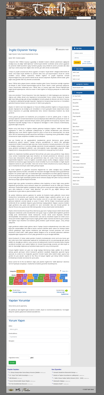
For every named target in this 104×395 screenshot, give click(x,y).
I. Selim (41, 278)
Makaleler (75, 140)
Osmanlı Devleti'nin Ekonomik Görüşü (64, 372)
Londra (16, 280)
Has (36, 278)
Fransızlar (30, 278)
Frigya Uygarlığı (76, 116)
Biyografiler (76, 103)
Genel (74, 120)
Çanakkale (53, 275)
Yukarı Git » (65, 271)
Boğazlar (41, 275)
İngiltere (52, 278)
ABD (25, 275)
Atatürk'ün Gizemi (77, 99)
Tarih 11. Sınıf (76, 79)
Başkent (35, 275)
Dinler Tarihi (76, 109)
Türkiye (30, 283)
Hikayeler (75, 123)
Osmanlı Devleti (39, 280)
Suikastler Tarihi (77, 153)
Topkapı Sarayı (18, 283)
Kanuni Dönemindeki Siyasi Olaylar (19, 381)
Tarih (11, 283)
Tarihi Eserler (76, 170)
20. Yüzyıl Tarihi (77, 96)
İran (57, 278)
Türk (25, 283)
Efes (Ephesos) (76, 113)
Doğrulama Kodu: (14, 357)
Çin (58, 275)
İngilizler (46, 278)
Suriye (65, 280)
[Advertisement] (51, 33)
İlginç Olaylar (76, 126)
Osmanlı (31, 280)
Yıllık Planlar (76, 184)
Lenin (11, 280)
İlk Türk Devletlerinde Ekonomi (18, 384)
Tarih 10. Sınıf (76, 76)
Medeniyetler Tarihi (78, 143)
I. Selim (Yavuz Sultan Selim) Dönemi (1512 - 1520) (68, 378)
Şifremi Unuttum (87, 63)
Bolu (47, 275)
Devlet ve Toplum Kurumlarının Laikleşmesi (66, 375)
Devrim (12, 278)
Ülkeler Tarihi (76, 180)
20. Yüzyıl (19, 275)
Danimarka (64, 275)
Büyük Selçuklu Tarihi (78, 87)
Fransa (24, 278)
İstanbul (62, 278)
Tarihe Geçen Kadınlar (78, 167)
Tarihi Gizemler (76, 174)
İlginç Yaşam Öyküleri (78, 130)
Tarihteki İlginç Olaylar (78, 177)
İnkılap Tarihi (76, 133)
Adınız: (10, 326)
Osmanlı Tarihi (76, 147)
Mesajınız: (11, 341)
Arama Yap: (72, 18)
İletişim (18, 18)
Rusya (60, 280)
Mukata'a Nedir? (58, 384)
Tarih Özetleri (76, 157)
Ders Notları (76, 106)
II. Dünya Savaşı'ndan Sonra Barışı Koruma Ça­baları (24, 372)
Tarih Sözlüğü (76, 160)
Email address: (13, 333)
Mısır (21, 280)
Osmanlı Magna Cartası (19, 292)
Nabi (25, 280)
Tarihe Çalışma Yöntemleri (79, 164)
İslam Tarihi (76, 136)
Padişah (54, 280)
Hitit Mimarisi (13, 378)
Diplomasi (17, 278)
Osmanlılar (48, 280)
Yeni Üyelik (87, 62)
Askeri (30, 275)
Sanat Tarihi (76, 150)
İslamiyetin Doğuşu (59, 381)
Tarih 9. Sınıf (76, 72)
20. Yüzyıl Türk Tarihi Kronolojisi (18, 375)
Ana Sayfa (11, 18)
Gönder (12, 363)
